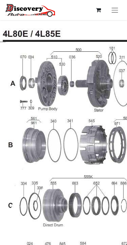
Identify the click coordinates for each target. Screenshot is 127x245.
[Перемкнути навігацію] (115, 10)
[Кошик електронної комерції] (98, 10)
